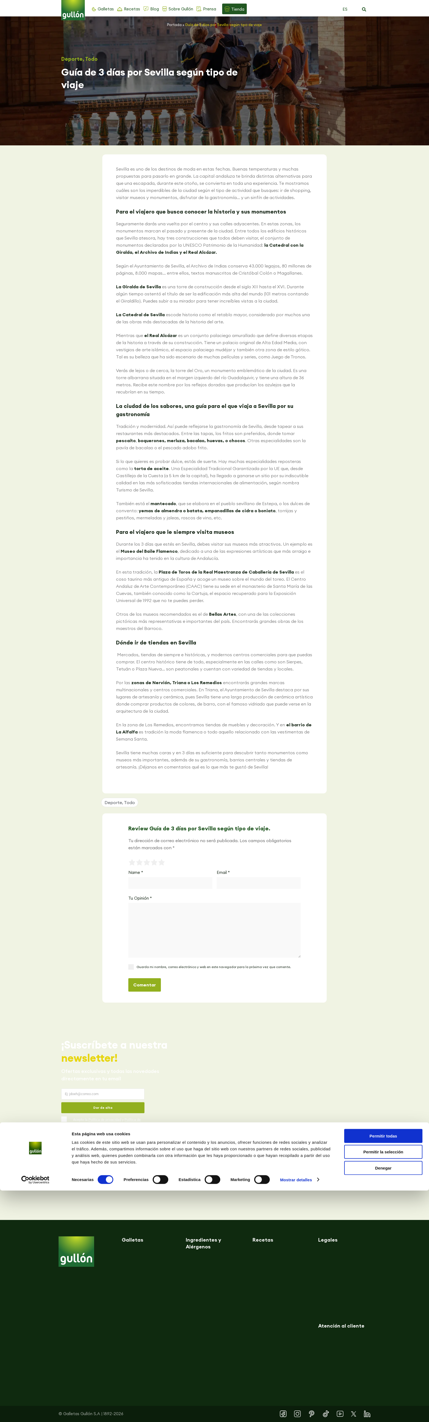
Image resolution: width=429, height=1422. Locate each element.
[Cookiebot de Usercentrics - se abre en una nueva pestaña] (35, 1411)
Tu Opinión (140, 898)
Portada (174, 24)
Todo (91, 59)
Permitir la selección (383, 1383)
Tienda (237, 9)
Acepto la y (107, 1123)
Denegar (383, 1399)
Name (135, 872)
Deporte (72, 59)
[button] (364, 9)
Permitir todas (383, 1367)
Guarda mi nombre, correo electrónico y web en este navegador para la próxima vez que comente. (214, 967)
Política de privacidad (104, 1120)
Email (223, 872)
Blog (154, 8)
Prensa (209, 8)
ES (345, 9)
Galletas (106, 8)
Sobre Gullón (181, 8)
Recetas (132, 8)
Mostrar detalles (296, 1411)
